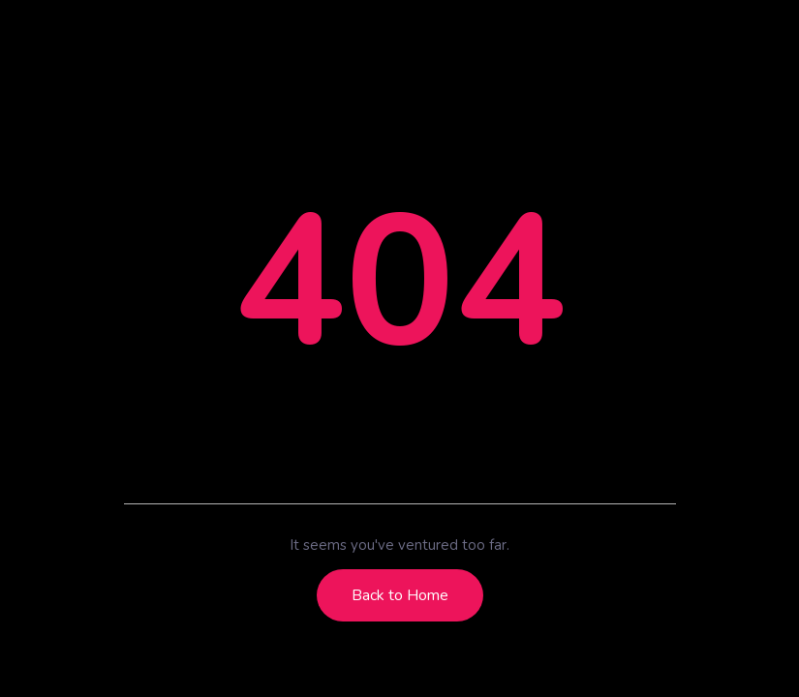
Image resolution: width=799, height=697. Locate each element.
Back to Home (400, 595)
